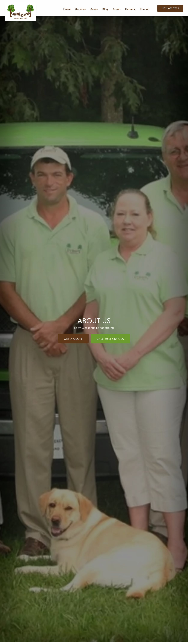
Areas (94, 9)
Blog (105, 9)
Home (67, 9)
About (116, 9)
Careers (130, 9)
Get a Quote (73, 339)
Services (80, 9)
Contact (144, 9)
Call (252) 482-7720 (110, 339)
